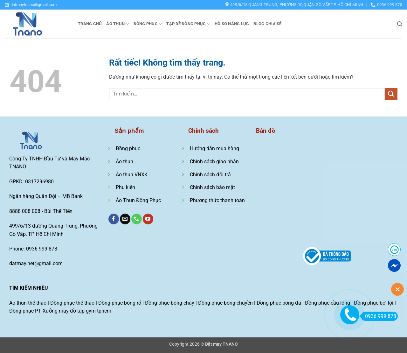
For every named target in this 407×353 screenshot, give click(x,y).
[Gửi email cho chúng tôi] (125, 219)
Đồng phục (148, 24)
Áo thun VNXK (132, 175)
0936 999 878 (378, 316)
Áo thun (117, 24)
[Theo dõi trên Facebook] (113, 219)
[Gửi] (391, 94)
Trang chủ (90, 23)
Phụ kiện (125, 187)
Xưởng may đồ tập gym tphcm (77, 311)
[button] (31, 5)
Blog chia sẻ (267, 23)
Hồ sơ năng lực (232, 23)
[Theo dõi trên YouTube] (148, 219)
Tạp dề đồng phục (188, 24)
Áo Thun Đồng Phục (138, 200)
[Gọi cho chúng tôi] (136, 219)
